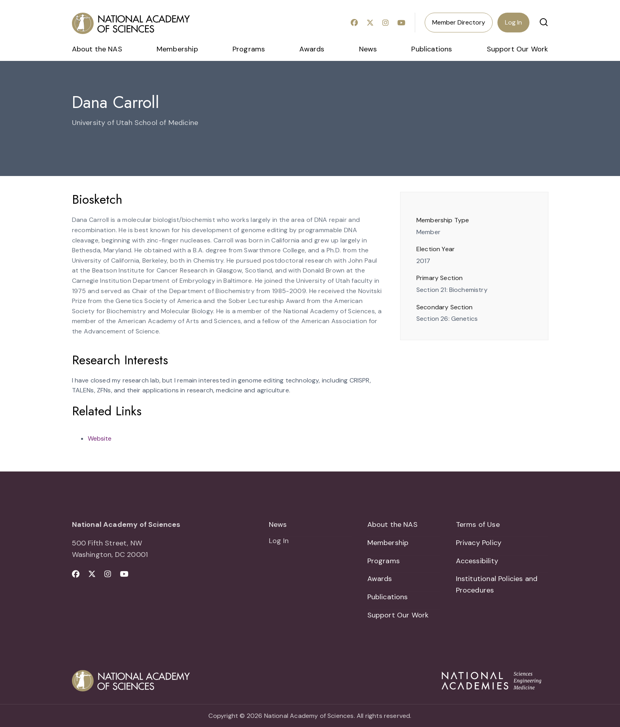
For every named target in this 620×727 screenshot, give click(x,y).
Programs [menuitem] (248, 49)
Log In (513, 22)
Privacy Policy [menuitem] (479, 542)
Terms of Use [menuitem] (478, 524)
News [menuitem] (368, 49)
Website (100, 438)
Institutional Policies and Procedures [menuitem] (497, 584)
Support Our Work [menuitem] (517, 49)
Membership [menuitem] (177, 49)
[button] (543, 22)
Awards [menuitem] (311, 49)
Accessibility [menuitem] (477, 561)
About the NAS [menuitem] (97, 49)
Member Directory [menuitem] (458, 22)
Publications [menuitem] (431, 49)
